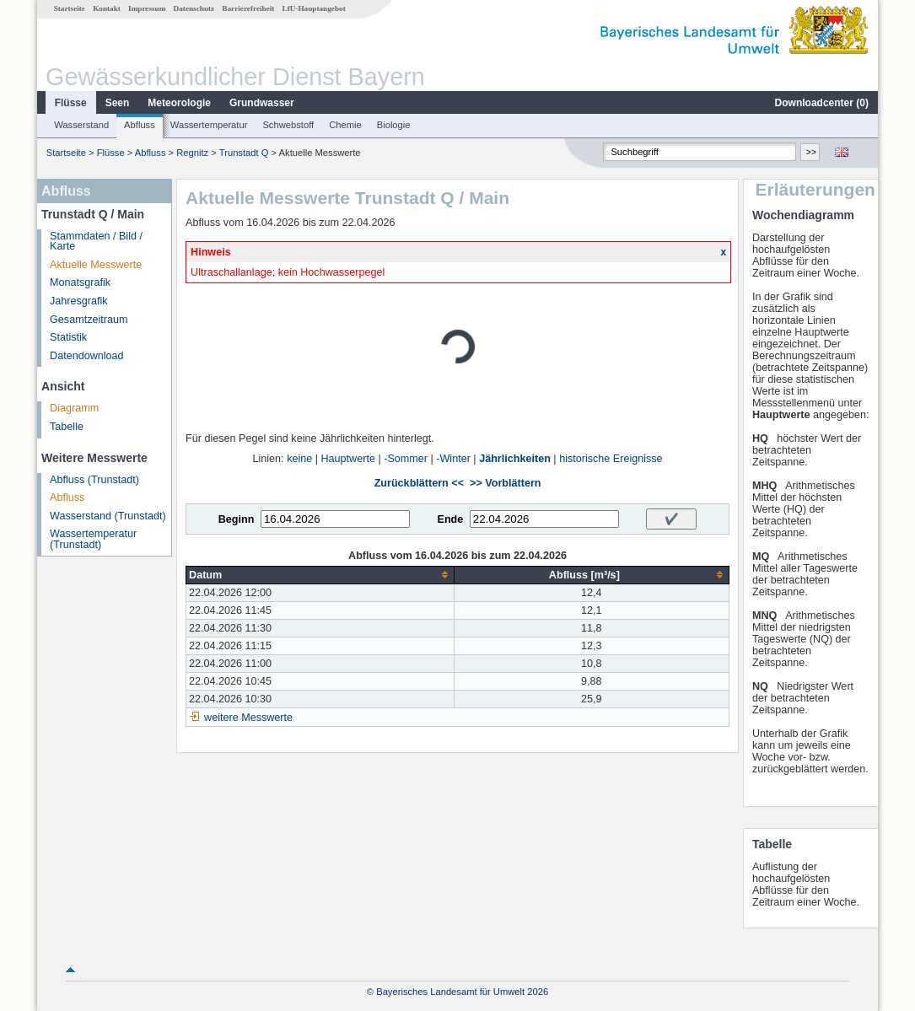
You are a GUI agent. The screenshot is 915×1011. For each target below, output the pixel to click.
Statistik (68, 337)
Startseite (69, 8)
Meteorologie (179, 103)
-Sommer (406, 459)
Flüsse (71, 103)
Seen (117, 103)
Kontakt (107, 8)
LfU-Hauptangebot (314, 8)
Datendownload (87, 356)
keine (299, 459)
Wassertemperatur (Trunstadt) (93, 539)
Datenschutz (194, 8)
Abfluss (139, 125)
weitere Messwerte (248, 717)
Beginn (236, 519)
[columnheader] (320, 574)
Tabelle (66, 427)
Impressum (146, 8)
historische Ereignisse (611, 459)
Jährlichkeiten (515, 459)
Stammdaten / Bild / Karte (96, 241)
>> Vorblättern (505, 483)
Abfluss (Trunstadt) (94, 480)
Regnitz (192, 153)
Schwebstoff (288, 125)
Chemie (345, 125)
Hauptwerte (348, 459)
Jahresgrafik (79, 301)
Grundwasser (261, 103)
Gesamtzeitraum (88, 319)
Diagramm (74, 408)
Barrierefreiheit (248, 8)
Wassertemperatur (209, 125)
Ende (450, 519)
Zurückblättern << (419, 483)
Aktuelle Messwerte (96, 265)
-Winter (453, 459)
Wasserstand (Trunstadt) (108, 516)
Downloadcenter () (822, 103)
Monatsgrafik (80, 282)
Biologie (394, 125)
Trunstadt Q (244, 153)
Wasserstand (81, 125)
